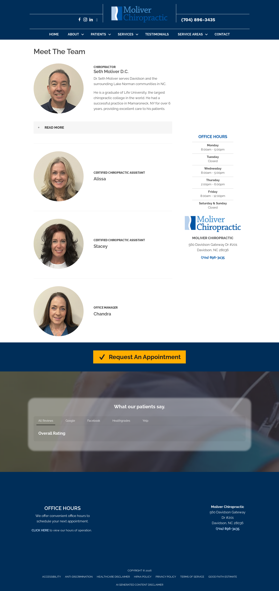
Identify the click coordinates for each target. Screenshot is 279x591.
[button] (82, 34)
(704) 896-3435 (198, 19)
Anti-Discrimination (79, 576)
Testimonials (157, 34)
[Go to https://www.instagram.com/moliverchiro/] (85, 20)
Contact (222, 34)
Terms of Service (192, 576)
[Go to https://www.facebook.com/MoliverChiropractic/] (79, 20)
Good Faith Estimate (222, 576)
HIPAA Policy (142, 576)
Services (125, 34)
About (73, 34)
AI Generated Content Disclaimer (139, 584)
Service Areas (190, 34)
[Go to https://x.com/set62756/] (97, 20)
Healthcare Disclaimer (113, 576)
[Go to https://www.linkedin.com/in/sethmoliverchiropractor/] (91, 20)
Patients (98, 34)
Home (54, 34)
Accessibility (51, 576)
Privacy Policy (166, 576)
